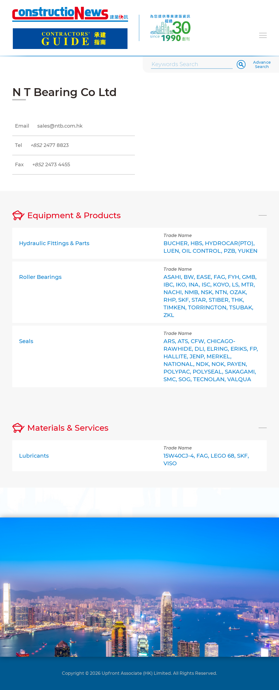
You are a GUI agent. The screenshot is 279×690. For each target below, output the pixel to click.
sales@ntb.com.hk (60, 126)
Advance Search (262, 64)
